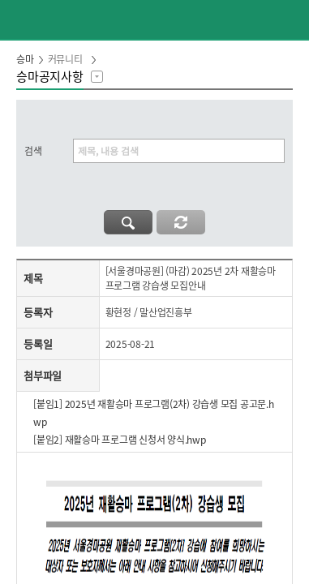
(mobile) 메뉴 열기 (289, 19)
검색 (33, 151)
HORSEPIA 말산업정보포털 (155, 19)
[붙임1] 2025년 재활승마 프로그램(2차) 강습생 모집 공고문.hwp (153, 413)
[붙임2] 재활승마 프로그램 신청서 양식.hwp (119, 439)
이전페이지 (19, 19)
